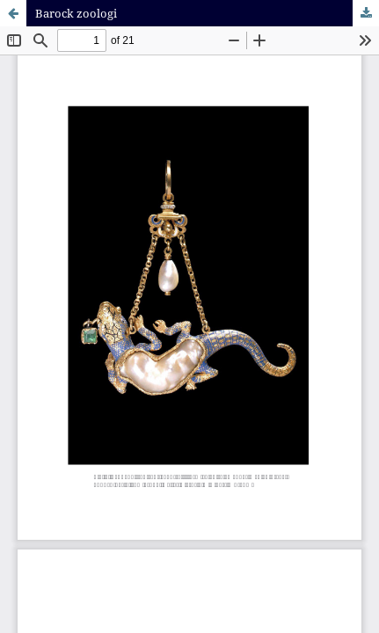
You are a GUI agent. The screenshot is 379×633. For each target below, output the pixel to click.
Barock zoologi (76, 13)
